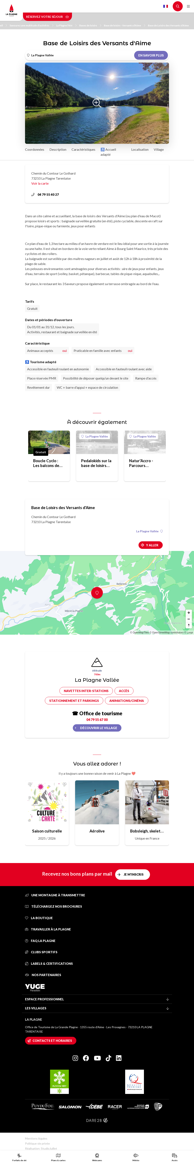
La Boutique (39, 918)
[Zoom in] (189, 613)
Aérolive (97, 831)
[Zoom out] (189, 619)
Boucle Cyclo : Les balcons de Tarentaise (46, 463)
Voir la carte (40, 183)
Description (57, 149)
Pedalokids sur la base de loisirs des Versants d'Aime (96, 463)
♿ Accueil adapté (108, 151)
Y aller (152, 545)
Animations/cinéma (126, 700)
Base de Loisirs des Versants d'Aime (168, 25)
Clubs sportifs (41, 952)
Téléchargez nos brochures (53, 906)
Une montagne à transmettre (55, 895)
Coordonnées (34, 149)
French (165, 6)
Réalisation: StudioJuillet (41, 1148)
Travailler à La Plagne (48, 929)
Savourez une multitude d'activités (31, 25)
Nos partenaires (43, 975)
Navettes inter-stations (86, 691)
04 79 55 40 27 (45, 194)
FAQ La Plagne (40, 941)
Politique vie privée (37, 1143)
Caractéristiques (83, 149)
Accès (124, 691)
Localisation (140, 149)
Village (159, 149)
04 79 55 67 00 (97, 720)
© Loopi (188, 632)
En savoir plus (151, 55)
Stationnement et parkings (74, 700)
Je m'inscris (134, 874)
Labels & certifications (49, 963)
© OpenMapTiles (139, 632)
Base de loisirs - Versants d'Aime (124, 25)
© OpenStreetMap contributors (167, 632)
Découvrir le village (98, 728)
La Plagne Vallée (94, 436)
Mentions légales (36, 1138)
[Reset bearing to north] (189, 625)
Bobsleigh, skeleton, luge (147, 831)
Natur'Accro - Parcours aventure (141, 463)
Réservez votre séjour (47, 16)
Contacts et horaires (52, 1040)
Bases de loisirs (90, 25)
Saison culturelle (47, 831)
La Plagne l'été (66, 25)
